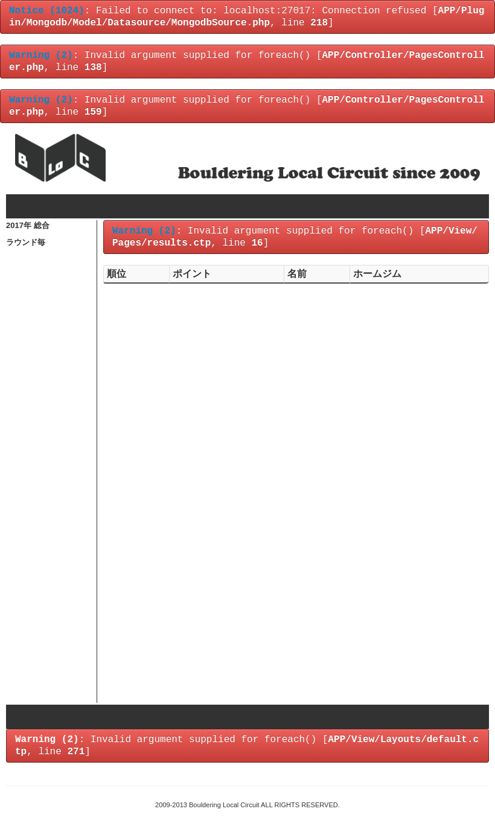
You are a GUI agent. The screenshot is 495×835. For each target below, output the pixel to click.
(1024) (47, 10)
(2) (41, 55)
